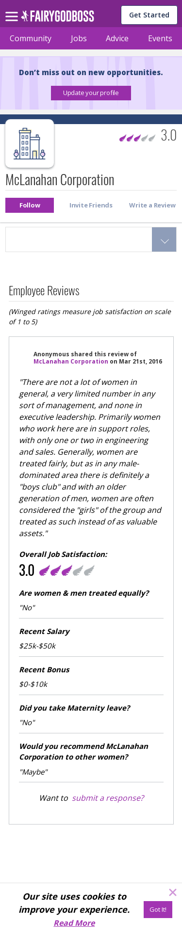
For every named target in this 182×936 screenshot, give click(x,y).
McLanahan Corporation (70, 361)
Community (30, 38)
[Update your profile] (91, 93)
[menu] (13, 8)
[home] (57, 18)
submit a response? (108, 798)
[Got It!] (158, 909)
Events (160, 38)
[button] (91, 93)
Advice (117, 38)
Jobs (79, 38)
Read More (74, 923)
